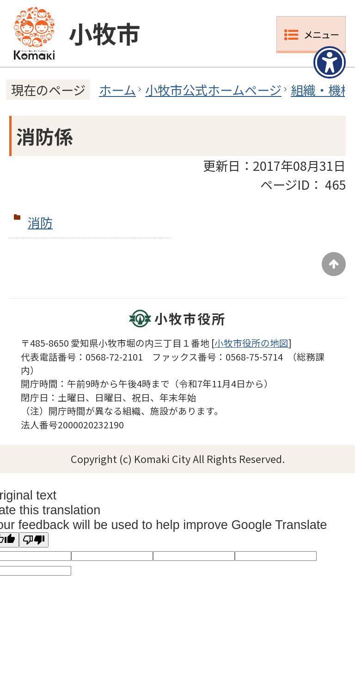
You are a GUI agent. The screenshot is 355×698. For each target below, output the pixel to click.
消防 (40, 222)
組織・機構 (322, 89)
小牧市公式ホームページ (213, 89)
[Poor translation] (34, 540)
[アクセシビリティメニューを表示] (329, 62)
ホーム (117, 89)
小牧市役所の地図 (251, 342)
